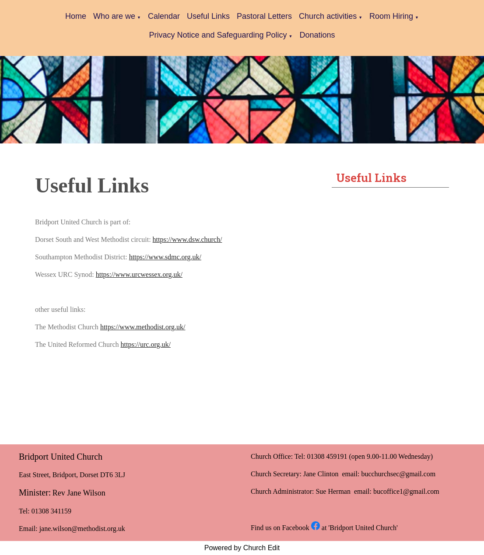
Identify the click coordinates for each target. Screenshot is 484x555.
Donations (317, 35)
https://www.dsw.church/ (187, 239)
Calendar (164, 16)
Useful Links (208, 16)
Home (75, 16)
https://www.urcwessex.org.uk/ (139, 274)
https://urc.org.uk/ (146, 344)
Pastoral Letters (264, 16)
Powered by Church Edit (242, 548)
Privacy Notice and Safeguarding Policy (218, 35)
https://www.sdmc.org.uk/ (165, 257)
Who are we (114, 16)
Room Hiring (391, 16)
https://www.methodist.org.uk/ (143, 327)
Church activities (328, 16)
